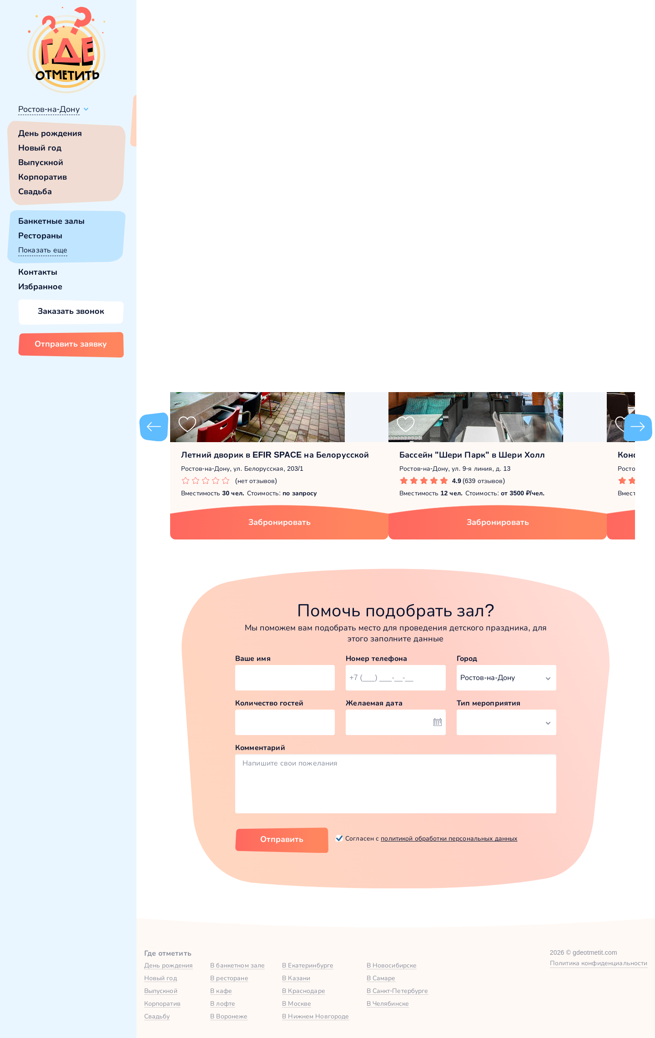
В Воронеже (228, 1016)
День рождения (50, 133)
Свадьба (35, 191)
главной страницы (473, 248)
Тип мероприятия (489, 703)
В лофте (222, 1003)
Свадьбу (157, 1016)
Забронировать (279, 522)
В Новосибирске (392, 965)
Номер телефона (376, 658)
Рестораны (40, 235)
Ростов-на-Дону (49, 109)
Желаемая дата (374, 703)
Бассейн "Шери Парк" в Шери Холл (472, 454)
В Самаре (381, 978)
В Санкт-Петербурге (397, 990)
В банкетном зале (237, 965)
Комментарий (260, 747)
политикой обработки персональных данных (449, 838)
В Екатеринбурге (307, 965)
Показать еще (42, 250)
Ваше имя (253, 658)
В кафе (221, 990)
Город (467, 658)
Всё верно (162, 130)
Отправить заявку (71, 343)
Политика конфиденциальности (599, 963)
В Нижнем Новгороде (315, 1016)
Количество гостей (269, 703)
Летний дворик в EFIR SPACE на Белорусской (275, 454)
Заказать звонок (71, 311)
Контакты (37, 272)
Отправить (281, 839)
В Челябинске (388, 1003)
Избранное (40, 286)
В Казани (296, 978)
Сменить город (218, 130)
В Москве (296, 1003)
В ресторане (229, 978)
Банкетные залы (51, 221)
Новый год (39, 147)
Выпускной (40, 162)
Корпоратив (42, 176)
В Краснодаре (303, 990)
